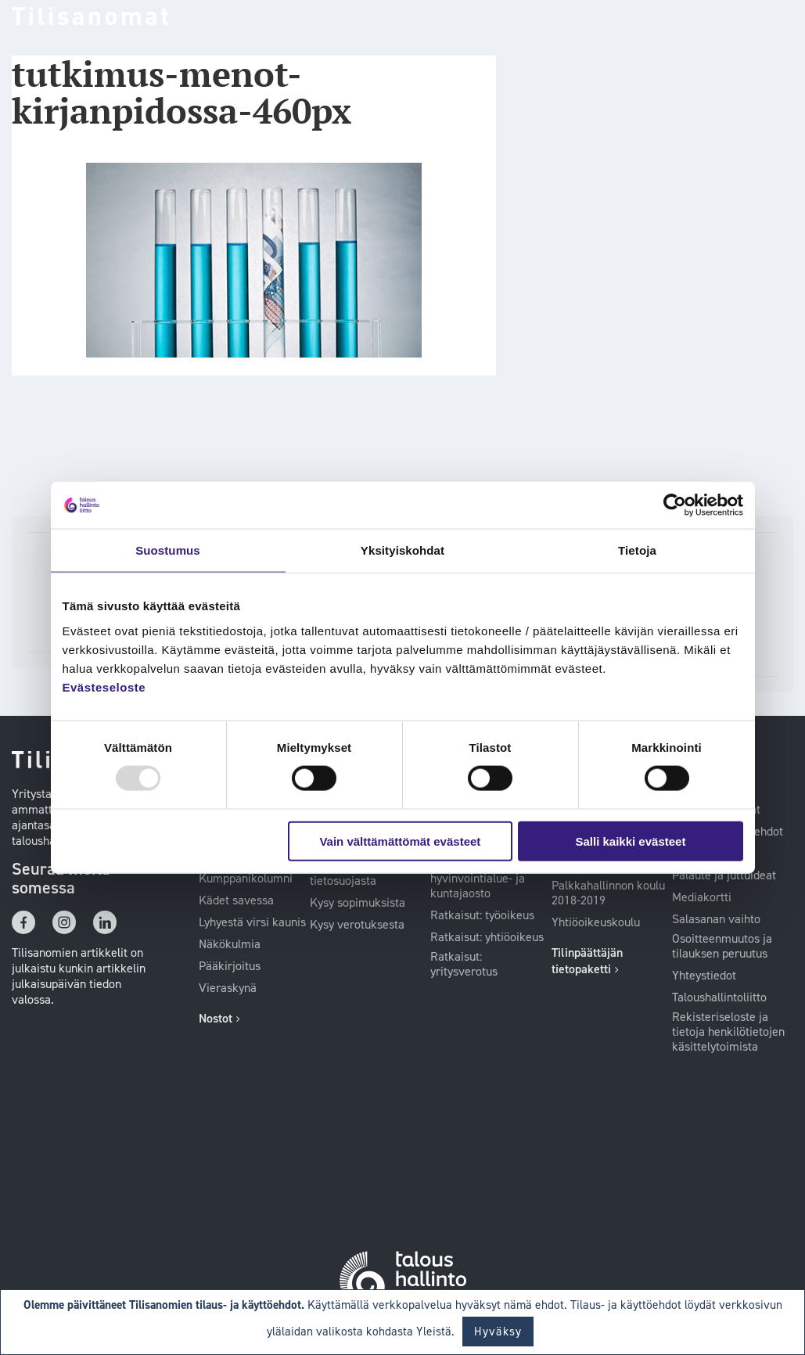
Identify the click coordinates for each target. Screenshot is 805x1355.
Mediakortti (701, 897)
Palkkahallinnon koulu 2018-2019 (608, 893)
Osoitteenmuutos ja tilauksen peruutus (722, 946)
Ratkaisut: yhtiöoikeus (487, 937)
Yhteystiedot (704, 975)
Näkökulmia (230, 944)
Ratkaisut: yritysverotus (464, 964)
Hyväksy (498, 1331)
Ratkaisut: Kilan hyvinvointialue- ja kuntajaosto (477, 878)
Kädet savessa (236, 900)
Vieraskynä (228, 988)
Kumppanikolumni (246, 878)
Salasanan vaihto (716, 919)
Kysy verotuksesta (357, 925)
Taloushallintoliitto (719, 997)
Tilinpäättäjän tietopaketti (587, 960)
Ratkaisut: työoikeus (482, 915)
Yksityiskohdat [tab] (402, 550)
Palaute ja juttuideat (724, 875)
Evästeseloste (104, 686)
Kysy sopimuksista (357, 903)
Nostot (215, 1018)
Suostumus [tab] (167, 550)
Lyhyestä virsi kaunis (252, 922)
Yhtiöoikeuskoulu (596, 922)
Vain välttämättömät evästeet (399, 840)
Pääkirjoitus (230, 966)
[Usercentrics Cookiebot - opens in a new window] (674, 505)
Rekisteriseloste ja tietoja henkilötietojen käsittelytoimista (728, 1032)
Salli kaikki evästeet (630, 840)
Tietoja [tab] (637, 550)
